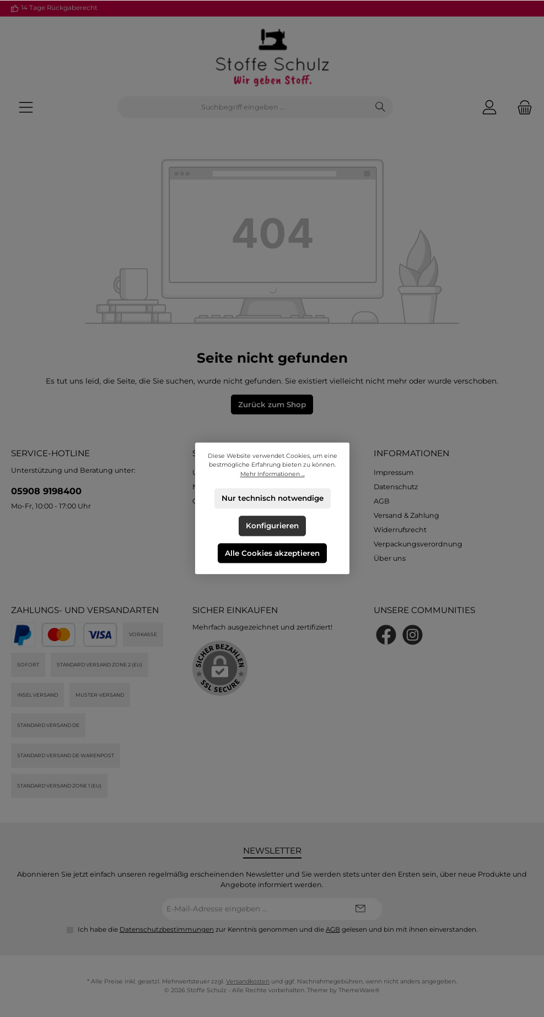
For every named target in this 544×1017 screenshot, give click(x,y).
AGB (382, 501)
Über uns (390, 558)
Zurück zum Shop (272, 404)
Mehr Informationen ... (272, 474)
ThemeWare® (359, 990)
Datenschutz (396, 487)
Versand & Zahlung (406, 515)
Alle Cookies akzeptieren (272, 553)
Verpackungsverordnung (418, 544)
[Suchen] (380, 107)
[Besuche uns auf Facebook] (386, 634)
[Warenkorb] (521, 107)
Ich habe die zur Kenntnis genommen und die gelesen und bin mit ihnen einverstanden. (278, 929)
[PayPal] (23, 634)
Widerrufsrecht (400, 530)
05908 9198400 (46, 490)
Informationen (411, 453)
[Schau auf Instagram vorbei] (412, 634)
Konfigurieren (272, 525)
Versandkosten (248, 981)
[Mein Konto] (489, 107)
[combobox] (243, 107)
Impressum (393, 472)
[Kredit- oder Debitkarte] (79, 634)
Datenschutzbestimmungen (167, 929)
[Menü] (26, 107)
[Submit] (360, 909)
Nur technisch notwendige (272, 498)
